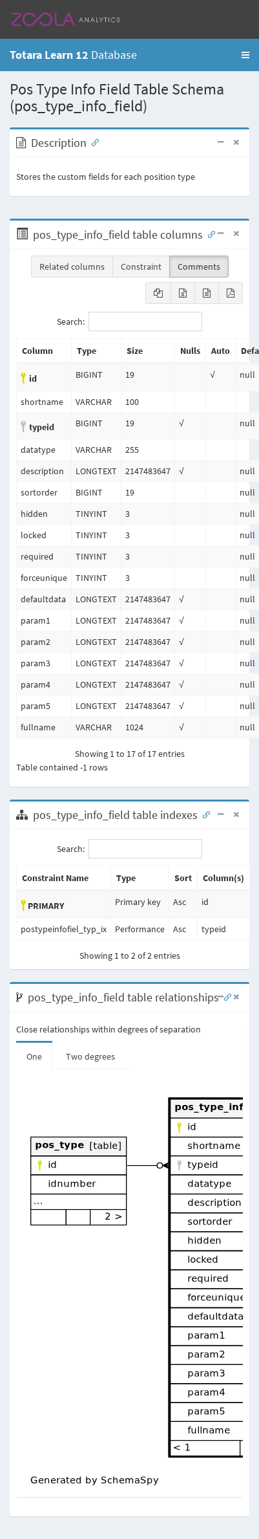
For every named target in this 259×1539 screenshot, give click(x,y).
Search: (129, 321)
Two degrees (90, 1056)
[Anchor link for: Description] (92, 141)
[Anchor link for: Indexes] (203, 814)
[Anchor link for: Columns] (208, 233)
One (34, 1056)
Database (73, 54)
